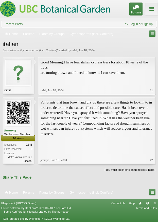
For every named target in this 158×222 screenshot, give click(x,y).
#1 (151, 90)
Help (132, 203)
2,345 (29, 144)
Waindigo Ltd (61, 218)
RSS (155, 203)
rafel (74, 50)
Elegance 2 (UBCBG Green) (18, 203)
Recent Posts (14, 24)
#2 (151, 160)
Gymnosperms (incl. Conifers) (38, 50)
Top (147, 203)
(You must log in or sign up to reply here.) (129, 169)
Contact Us (118, 203)
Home (140, 203)
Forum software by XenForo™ (36, 208)
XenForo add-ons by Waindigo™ (23, 218)
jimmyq (10, 130)
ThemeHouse (60, 211)
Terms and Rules (146, 208)
